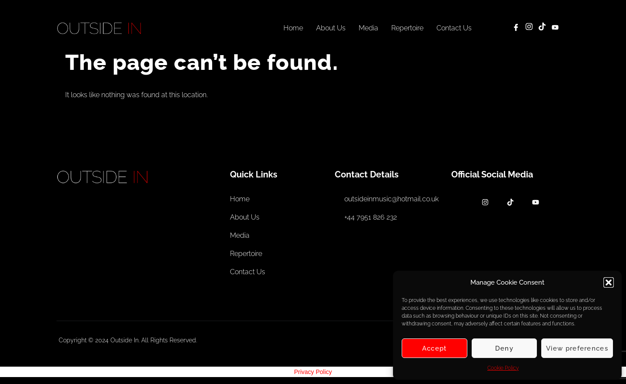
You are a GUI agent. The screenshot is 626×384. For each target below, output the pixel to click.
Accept (434, 348)
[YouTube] (555, 28)
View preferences (577, 348)
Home (293, 28)
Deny (504, 348)
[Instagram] (529, 28)
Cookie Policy (503, 368)
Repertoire (407, 28)
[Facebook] (516, 28)
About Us (331, 28)
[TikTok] (542, 28)
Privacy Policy (313, 371)
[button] (608, 282)
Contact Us (454, 28)
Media (368, 28)
